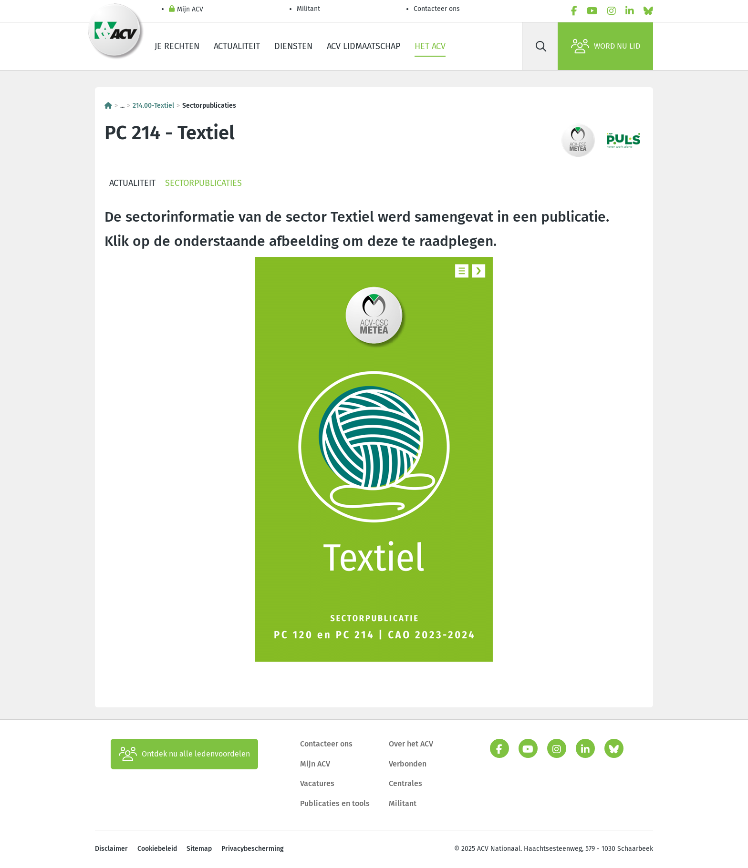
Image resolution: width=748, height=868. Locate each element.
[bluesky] (648, 11)
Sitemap (199, 849)
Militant (308, 9)
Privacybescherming (252, 849)
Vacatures (317, 783)
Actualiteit (237, 46)
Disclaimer (111, 849)
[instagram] (612, 11)
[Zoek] (541, 46)
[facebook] (574, 11)
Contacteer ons (437, 9)
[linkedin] (630, 11)
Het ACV (430, 46)
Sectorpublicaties (203, 183)
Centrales (405, 783)
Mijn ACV (186, 9)
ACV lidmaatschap (363, 46)
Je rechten (177, 46)
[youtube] (592, 11)
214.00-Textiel (153, 106)
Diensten (293, 46)
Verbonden (407, 763)
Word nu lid (605, 46)
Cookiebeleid (157, 849)
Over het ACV (411, 743)
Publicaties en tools (335, 803)
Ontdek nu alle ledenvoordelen (184, 754)
